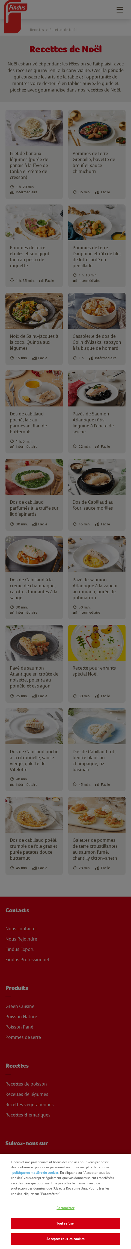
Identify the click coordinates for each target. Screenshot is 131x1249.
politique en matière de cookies (35, 1173)
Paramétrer (65, 1208)
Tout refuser (65, 1223)
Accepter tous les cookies (65, 1239)
